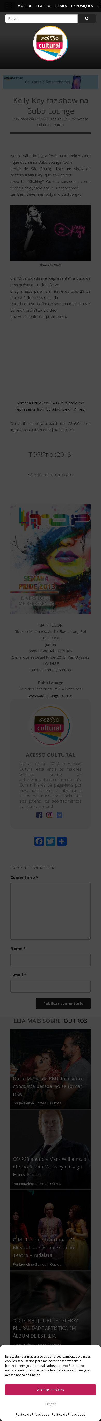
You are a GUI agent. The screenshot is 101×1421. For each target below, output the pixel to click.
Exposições (82, 5)
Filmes (61, 5)
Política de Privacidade (32, 1414)
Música (24, 5)
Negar (50, 1403)
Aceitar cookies (50, 1389)
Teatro (43, 5)
